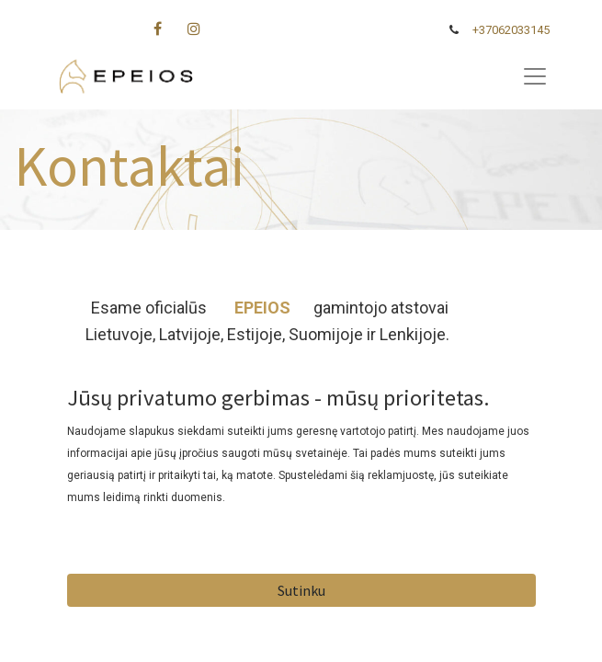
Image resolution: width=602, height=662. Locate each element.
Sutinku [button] (301, 590)
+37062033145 (511, 30)
